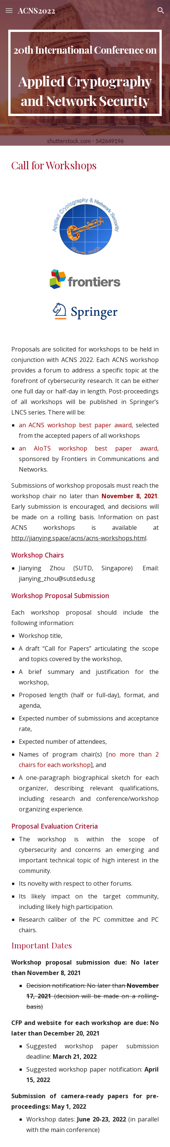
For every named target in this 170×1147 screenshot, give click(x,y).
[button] (9, 10)
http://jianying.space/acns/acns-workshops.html (78, 538)
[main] (85, 73)
